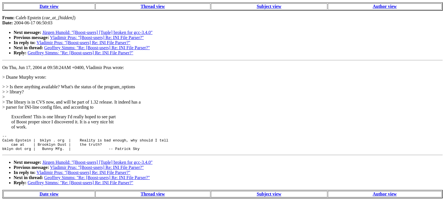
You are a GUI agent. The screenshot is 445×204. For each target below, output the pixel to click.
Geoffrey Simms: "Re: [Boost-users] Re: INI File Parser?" (97, 47)
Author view (385, 6)
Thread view (153, 6)
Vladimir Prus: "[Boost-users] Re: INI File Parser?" (97, 37)
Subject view (269, 6)
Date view (48, 6)
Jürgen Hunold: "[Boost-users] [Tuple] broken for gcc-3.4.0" (97, 32)
